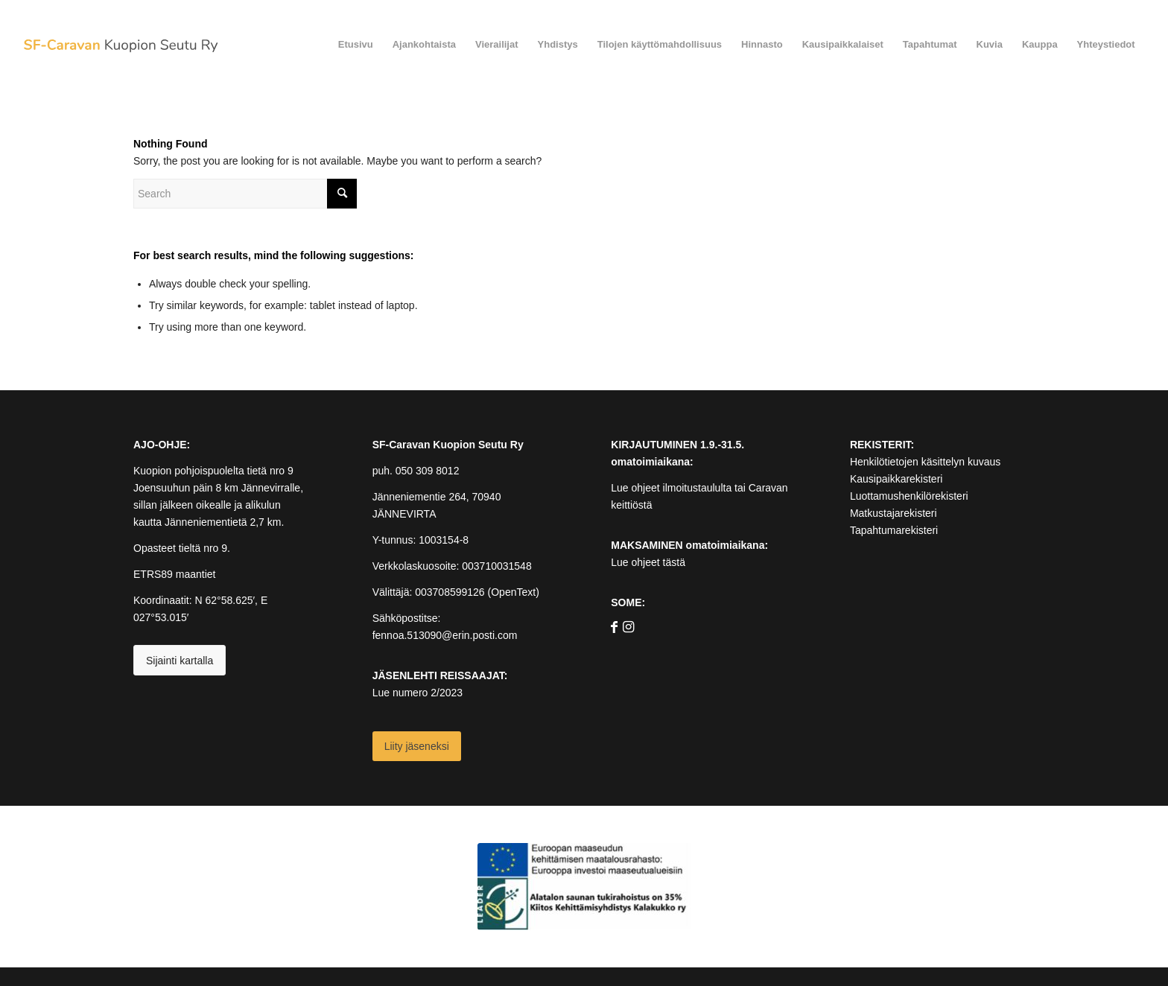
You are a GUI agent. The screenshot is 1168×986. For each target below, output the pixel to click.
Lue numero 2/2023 (417, 693)
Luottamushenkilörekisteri (909, 496)
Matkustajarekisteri (893, 513)
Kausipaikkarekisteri (896, 479)
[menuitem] (355, 44)
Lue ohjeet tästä (648, 562)
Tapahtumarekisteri (894, 530)
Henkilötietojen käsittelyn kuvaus (925, 462)
